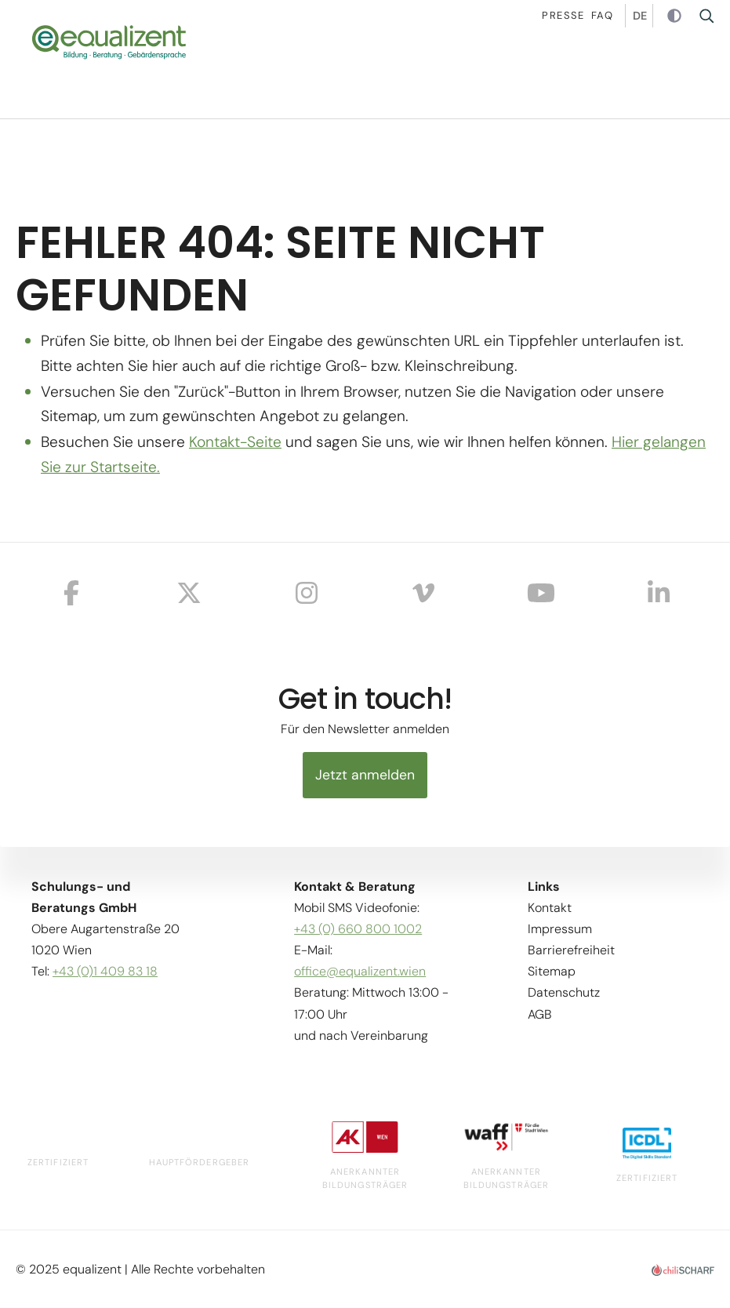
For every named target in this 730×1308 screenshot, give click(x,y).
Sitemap (552, 971)
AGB (540, 1013)
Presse (563, 15)
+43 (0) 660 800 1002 (358, 929)
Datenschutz (564, 992)
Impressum (560, 929)
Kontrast (676, 16)
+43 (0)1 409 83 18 (105, 971)
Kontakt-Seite (235, 442)
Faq (602, 15)
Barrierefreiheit (571, 950)
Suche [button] (711, 15)
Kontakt (550, 907)
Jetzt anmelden (365, 774)
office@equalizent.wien (360, 971)
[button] (705, 74)
